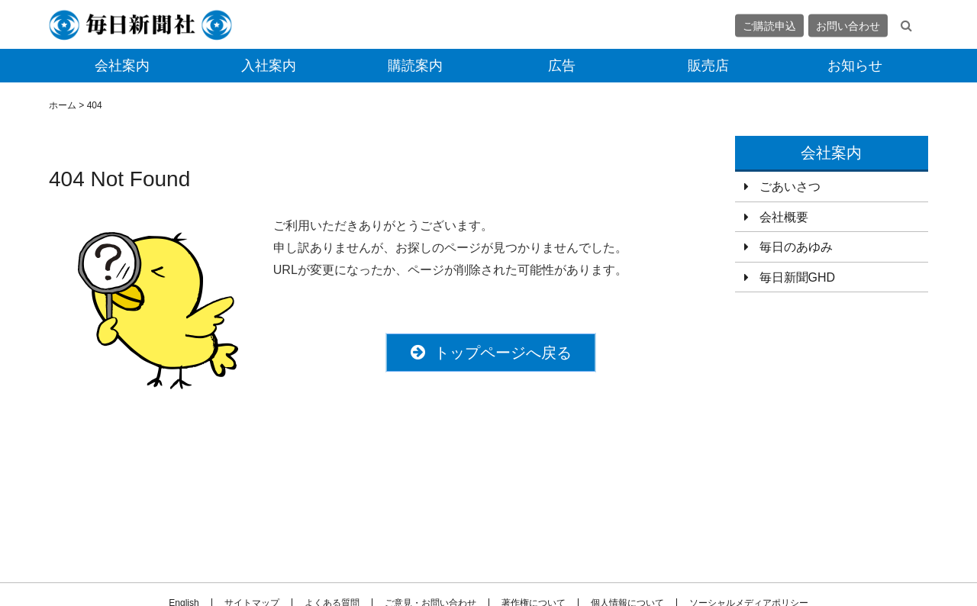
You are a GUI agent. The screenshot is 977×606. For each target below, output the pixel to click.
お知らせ (854, 65)
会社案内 (122, 65)
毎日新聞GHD (797, 277)
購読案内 (415, 65)
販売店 (708, 65)
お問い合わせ (848, 25)
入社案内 (268, 65)
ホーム (62, 105)
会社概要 (783, 217)
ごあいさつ (790, 186)
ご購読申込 (769, 25)
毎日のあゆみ (796, 246)
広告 (562, 65)
